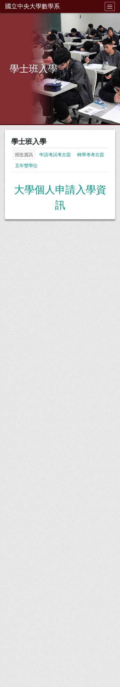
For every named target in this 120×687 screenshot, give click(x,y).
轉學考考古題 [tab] (90, 154)
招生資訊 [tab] (24, 154)
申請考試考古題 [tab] (55, 154)
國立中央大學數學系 (32, 6)
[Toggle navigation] (110, 6)
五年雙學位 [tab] (26, 165)
